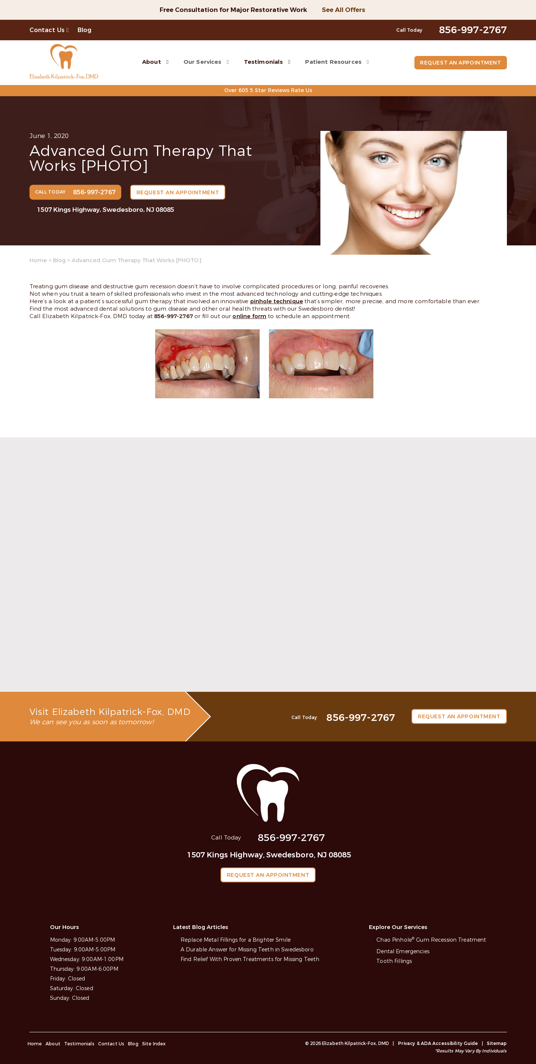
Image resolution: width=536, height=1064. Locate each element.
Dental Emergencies (402, 951)
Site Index (154, 1043)
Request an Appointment (460, 62)
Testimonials (262, 61)
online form (249, 316)
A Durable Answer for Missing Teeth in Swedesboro (247, 949)
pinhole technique (276, 301)
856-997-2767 (173, 316)
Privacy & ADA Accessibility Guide (438, 1043)
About (150, 61)
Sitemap (497, 1043)
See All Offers (343, 10)
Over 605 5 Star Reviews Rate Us (268, 90)
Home (38, 260)
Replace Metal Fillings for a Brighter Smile (236, 939)
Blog (85, 30)
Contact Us (47, 30)
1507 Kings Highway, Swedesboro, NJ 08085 (105, 209)
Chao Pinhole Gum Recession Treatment (431, 939)
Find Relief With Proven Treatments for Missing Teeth (250, 959)
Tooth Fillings (394, 960)
